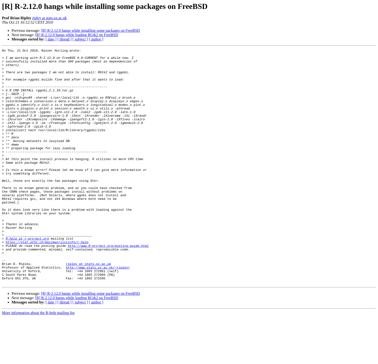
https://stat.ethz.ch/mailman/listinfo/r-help (47, 281)
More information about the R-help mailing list (38, 360)
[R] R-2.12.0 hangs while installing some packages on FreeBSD (90, 30)
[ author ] (96, 39)
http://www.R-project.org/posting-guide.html (108, 285)
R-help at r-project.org (27, 277)
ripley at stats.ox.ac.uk (49, 18)
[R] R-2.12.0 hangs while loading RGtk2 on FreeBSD (76, 35)
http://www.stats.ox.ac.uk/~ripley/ (98, 311)
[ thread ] (64, 39)
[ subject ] (80, 39)
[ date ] (51, 39)
